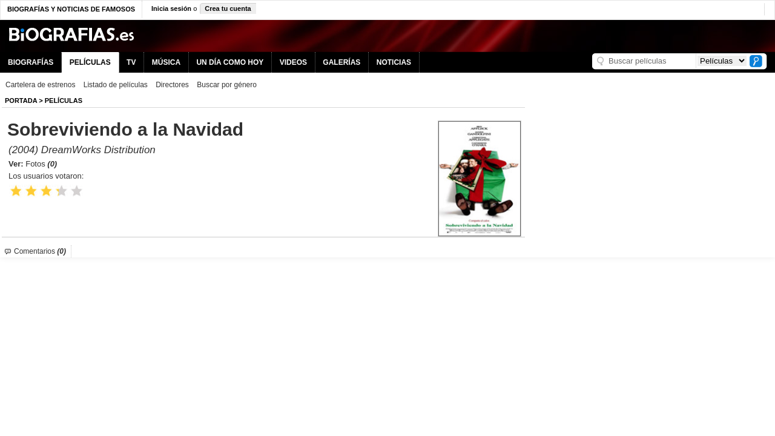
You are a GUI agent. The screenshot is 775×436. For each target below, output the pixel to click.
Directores (172, 85)
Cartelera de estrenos (40, 85)
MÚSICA (166, 62)
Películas (63, 100)
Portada (21, 100)
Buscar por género (227, 85)
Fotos (41, 163)
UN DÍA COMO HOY (229, 62)
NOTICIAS (394, 62)
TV (131, 62)
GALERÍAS (341, 62)
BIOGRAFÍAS (30, 62)
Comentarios (40, 251)
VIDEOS (293, 62)
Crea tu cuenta (228, 8)
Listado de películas (116, 85)
